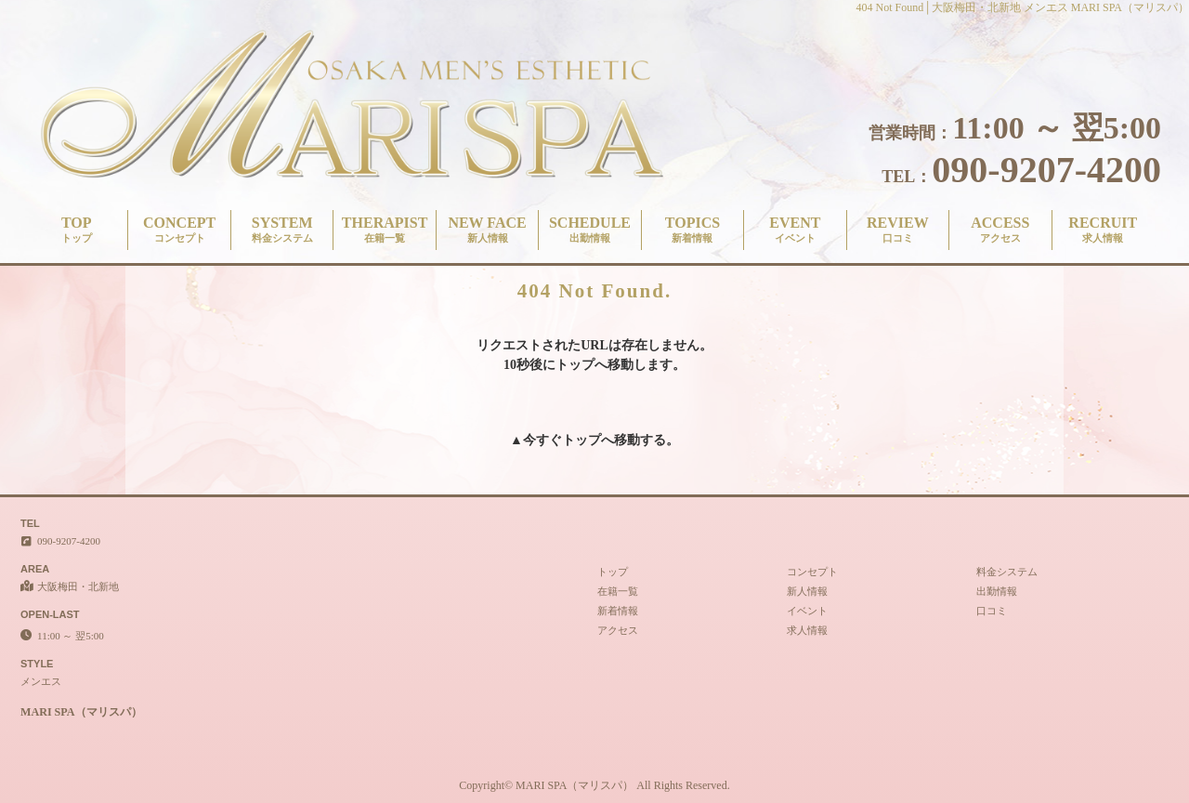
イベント (807, 610)
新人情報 (807, 591)
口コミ (991, 610)
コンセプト (812, 571)
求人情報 (807, 630)
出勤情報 (996, 591)
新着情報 (617, 610)
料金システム (1007, 571)
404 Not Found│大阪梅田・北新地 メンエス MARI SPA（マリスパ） (1022, 7)
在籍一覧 (617, 591)
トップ (581, 440)
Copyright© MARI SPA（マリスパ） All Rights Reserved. (594, 785)
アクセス (617, 630)
